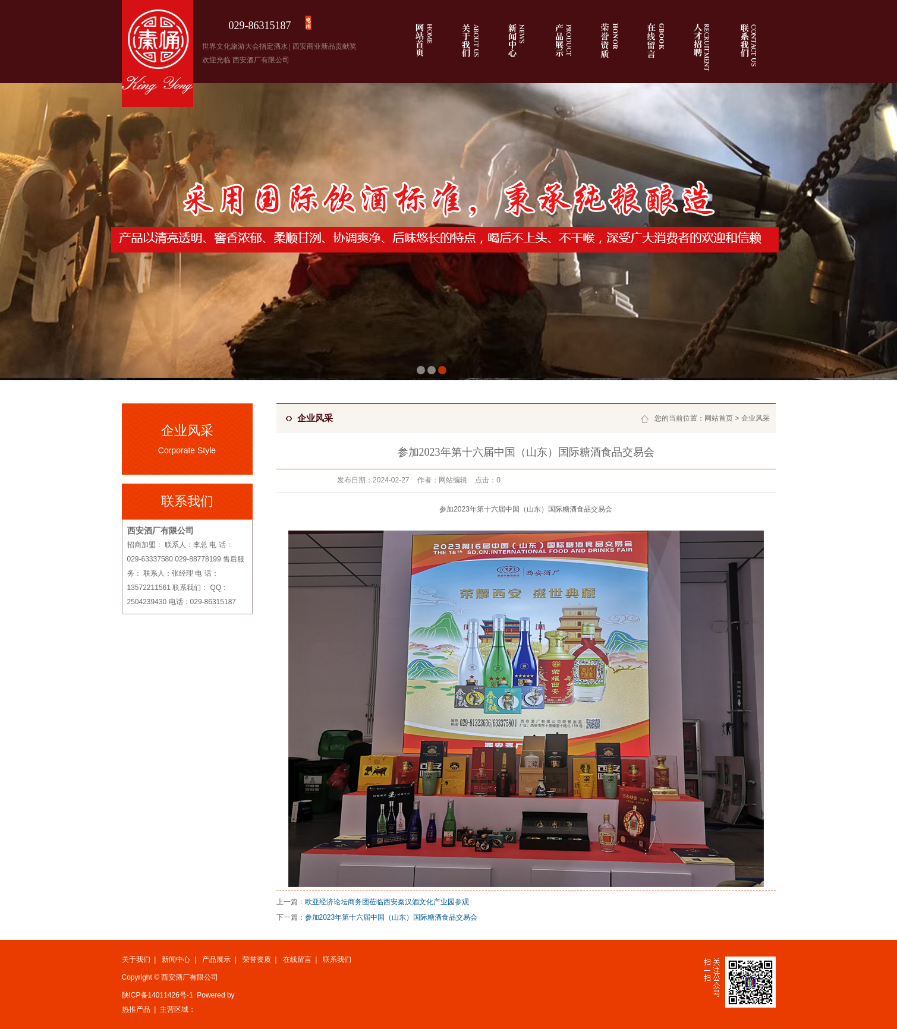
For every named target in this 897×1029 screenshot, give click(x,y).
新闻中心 (176, 959)
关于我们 (136, 959)
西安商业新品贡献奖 (324, 46)
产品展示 (216, 959)
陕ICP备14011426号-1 (157, 995)
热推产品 (136, 1009)
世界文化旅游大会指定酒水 (245, 46)
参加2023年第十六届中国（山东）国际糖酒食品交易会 (391, 917)
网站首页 (718, 418)
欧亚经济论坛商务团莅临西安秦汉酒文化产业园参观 (387, 902)
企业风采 (755, 418)
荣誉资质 (257, 959)
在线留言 (297, 959)
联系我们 (337, 959)
